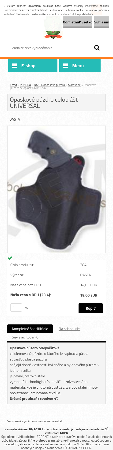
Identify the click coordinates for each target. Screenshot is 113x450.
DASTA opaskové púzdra (50, 84)
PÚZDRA (25, 84)
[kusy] (16, 307)
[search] (96, 47)
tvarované (74, 84)
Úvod (13, 84)
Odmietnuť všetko (77, 22)
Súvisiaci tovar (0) (25, 337)
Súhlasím (101, 22)
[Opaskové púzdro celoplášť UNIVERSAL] (56, 127)
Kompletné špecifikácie (30, 328)
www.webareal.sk (50, 421)
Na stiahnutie (69, 328)
